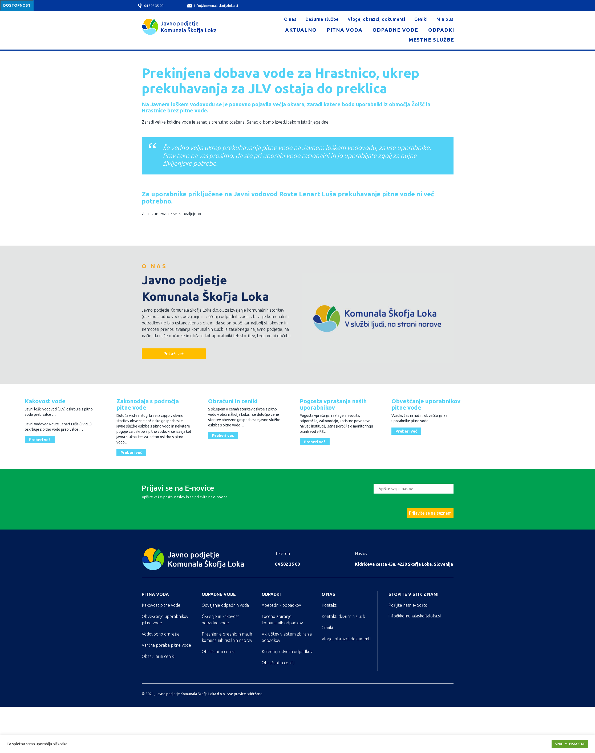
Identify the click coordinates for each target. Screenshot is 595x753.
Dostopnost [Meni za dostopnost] (17, 5)
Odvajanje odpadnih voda (225, 605)
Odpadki (441, 30)
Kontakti (329, 605)
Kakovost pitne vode (161, 605)
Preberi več (40, 439)
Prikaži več (174, 353)
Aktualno (300, 30)
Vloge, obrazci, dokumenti (376, 19)
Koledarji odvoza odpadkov (287, 651)
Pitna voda (344, 30)
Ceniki (421, 19)
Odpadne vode (395, 30)
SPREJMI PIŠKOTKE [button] (570, 744)
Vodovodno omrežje (161, 634)
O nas (290, 19)
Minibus (444, 19)
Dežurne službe (322, 19)
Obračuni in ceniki (158, 656)
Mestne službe (431, 40)
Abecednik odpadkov (281, 605)
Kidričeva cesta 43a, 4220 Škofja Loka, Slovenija (404, 564)
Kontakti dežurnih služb (343, 616)
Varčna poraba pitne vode (166, 645)
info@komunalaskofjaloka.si (212, 6)
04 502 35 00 (150, 5)
